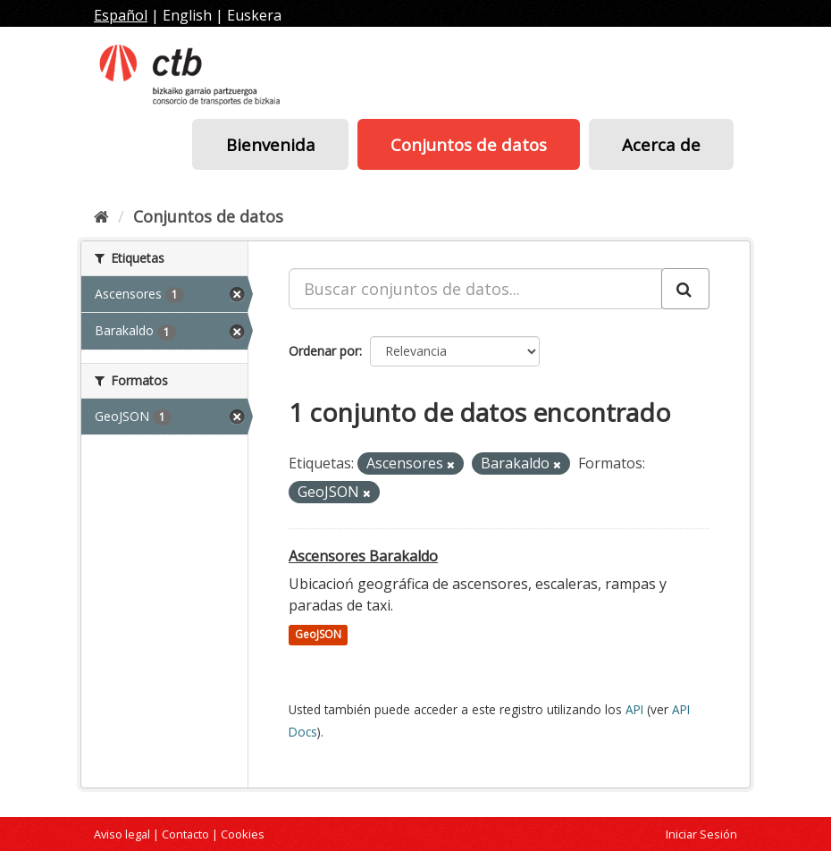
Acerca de (661, 144)
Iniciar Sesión (701, 834)
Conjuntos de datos (468, 144)
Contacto (185, 834)
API (634, 709)
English (187, 15)
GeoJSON (318, 635)
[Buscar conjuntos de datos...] (475, 288)
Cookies (242, 834)
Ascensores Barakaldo (363, 556)
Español (120, 15)
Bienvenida (270, 144)
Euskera (254, 15)
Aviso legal (122, 834)
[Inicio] (101, 216)
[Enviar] (685, 288)
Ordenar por (324, 350)
